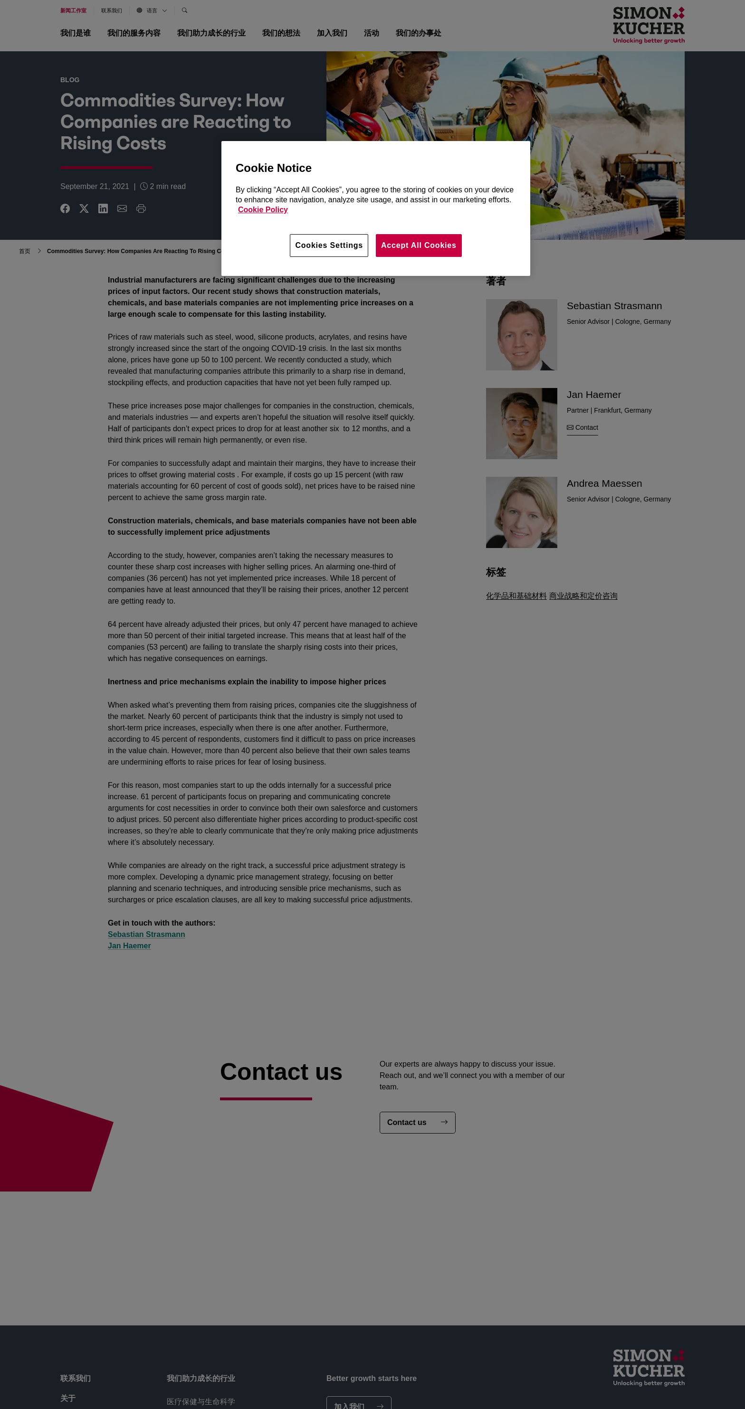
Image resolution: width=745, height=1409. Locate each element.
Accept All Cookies (419, 245)
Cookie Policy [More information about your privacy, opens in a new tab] (263, 210)
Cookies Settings (329, 245)
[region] (375, 208)
